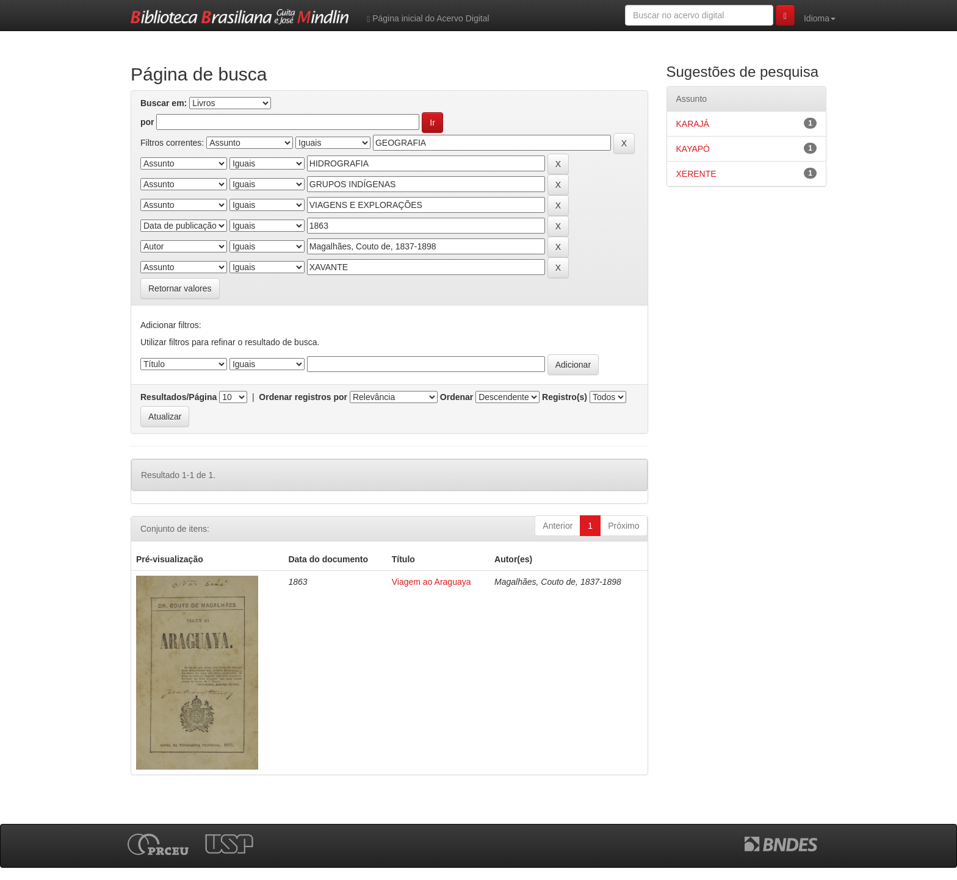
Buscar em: (163, 103)
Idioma (820, 18)
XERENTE (696, 174)
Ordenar (451, 397)
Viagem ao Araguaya (431, 582)
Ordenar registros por (298, 397)
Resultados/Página (178, 397)
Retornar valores (180, 288)
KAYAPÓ (693, 149)
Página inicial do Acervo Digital (428, 18)
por (147, 122)
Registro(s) (559, 397)
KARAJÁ (692, 124)
